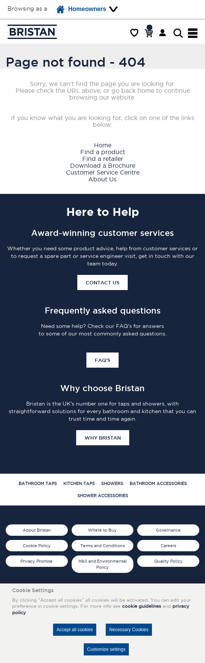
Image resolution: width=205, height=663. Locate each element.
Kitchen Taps (79, 483)
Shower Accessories (102, 495)
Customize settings (106, 649)
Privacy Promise (36, 561)
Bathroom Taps (38, 483)
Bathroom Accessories (158, 483)
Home (102, 145)
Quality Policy (168, 561)
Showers (112, 483)
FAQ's (102, 360)
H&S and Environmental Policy (102, 564)
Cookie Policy (37, 545)
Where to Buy (102, 530)
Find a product (102, 151)
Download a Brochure (102, 165)
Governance (168, 530)
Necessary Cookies (128, 629)
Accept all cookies (74, 629)
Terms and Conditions (102, 545)
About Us (102, 179)
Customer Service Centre (102, 172)
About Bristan (37, 530)
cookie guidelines (141, 606)
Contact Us (102, 282)
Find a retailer (102, 158)
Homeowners (81, 9)
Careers (168, 545)
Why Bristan (103, 437)
